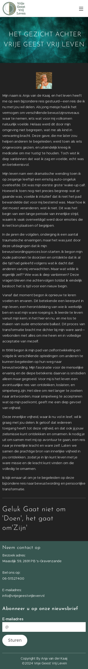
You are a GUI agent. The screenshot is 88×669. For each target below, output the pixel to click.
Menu (81, 8)
